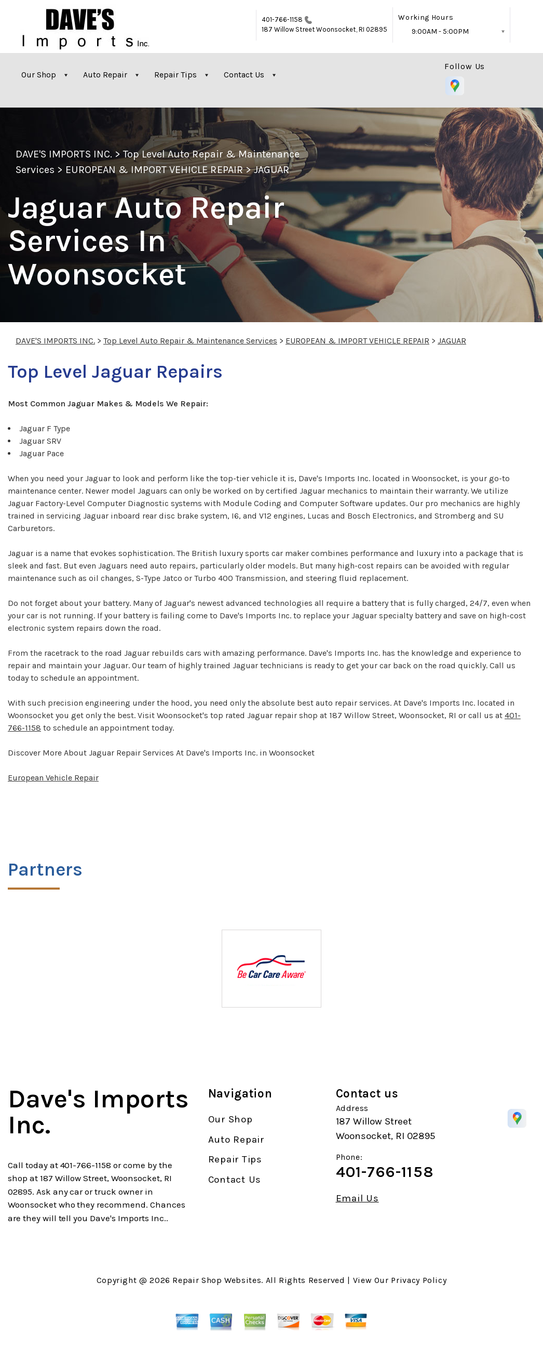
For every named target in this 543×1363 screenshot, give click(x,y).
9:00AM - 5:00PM (440, 31)
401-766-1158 (282, 19)
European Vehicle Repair (53, 778)
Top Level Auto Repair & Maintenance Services (190, 341)
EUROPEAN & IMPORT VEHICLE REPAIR (153, 170)
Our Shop (38, 75)
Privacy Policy (418, 1280)
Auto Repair (105, 75)
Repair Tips (175, 75)
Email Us (357, 1198)
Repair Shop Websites (216, 1280)
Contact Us (244, 75)
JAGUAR (271, 170)
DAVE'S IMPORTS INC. (64, 154)
